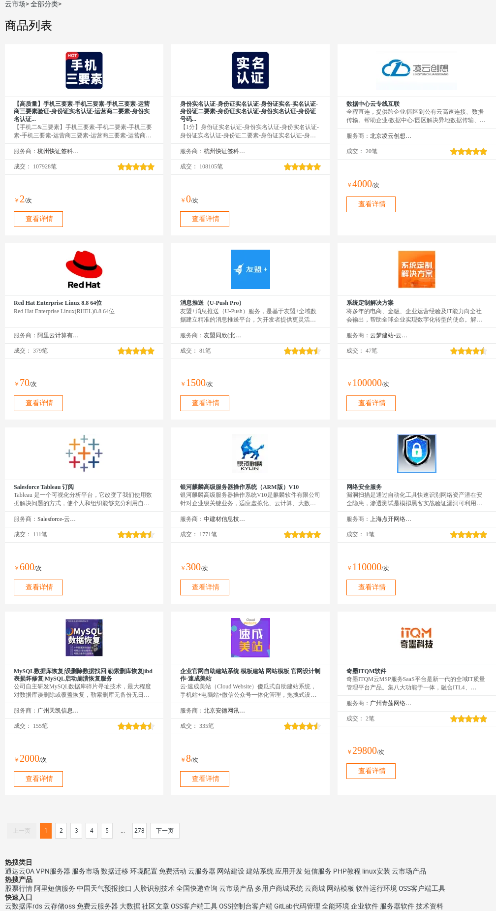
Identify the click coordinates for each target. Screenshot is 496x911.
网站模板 (340, 888)
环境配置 (143, 871)
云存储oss (59, 906)
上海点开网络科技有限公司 (391, 519)
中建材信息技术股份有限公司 (225, 519)
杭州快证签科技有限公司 (58, 151)
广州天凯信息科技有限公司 (58, 710)
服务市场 (85, 871)
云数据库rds (23, 906)
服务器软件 (397, 906)
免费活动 (172, 871)
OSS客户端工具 (422, 888)
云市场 (15, 4)
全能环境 (335, 906)
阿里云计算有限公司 (58, 335)
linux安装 (376, 871)
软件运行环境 (376, 888)
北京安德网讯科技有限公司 (225, 710)
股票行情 (18, 888)
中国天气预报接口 (104, 888)
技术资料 (429, 906)
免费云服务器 (97, 906)
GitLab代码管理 (297, 906)
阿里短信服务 (54, 888)
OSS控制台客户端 (246, 906)
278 (139, 830)
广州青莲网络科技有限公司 (391, 703)
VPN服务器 (53, 871)
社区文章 (155, 906)
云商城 (315, 888)
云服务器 (202, 871)
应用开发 (289, 871)
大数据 (130, 906)
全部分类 (44, 4)
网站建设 (231, 871)
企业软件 (364, 906)
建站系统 (260, 871)
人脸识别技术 (154, 888)
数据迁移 (114, 871)
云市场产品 (409, 871)
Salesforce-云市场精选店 (58, 519)
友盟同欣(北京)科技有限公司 (225, 335)
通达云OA (19, 871)
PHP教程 (347, 871)
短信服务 (318, 871)
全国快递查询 (196, 888)
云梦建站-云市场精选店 (391, 335)
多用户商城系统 (279, 888)
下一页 (165, 830)
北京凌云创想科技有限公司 (391, 135)
